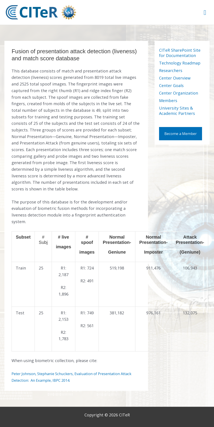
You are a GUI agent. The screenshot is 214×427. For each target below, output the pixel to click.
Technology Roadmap (179, 63)
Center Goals (171, 85)
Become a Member (182, 138)
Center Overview (175, 78)
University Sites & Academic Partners (177, 110)
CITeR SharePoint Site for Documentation (179, 52)
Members (168, 100)
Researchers (170, 70)
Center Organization (178, 93)
